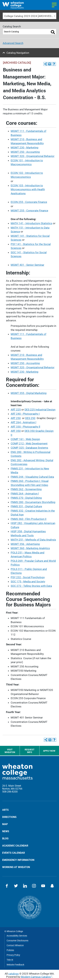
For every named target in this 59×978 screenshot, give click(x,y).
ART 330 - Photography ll (25, 426)
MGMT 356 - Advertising (25, 544)
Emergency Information (18, 859)
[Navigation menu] (54, 5)
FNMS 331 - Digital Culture (26, 506)
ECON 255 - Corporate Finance (29, 202)
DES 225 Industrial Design (40, 409)
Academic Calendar (15, 845)
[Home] (16, 5)
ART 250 (16, 418)
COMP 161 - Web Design (25, 439)
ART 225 (16, 409)
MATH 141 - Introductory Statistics (31, 223)
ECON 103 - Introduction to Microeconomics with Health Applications (28, 189)
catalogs (13, 973)
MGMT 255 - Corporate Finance (29, 210)
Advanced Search (13, 43)
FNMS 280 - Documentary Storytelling (33, 502)
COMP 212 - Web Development (29, 443)
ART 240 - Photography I (25, 413)
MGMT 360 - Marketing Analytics (30, 548)
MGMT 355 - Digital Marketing (29, 393)
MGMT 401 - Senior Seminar (27, 264)
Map (5, 824)
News (5, 831)
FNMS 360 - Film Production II (28, 519)
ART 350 (16, 430)
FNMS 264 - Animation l (25, 493)
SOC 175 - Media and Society (28, 581)
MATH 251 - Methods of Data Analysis (33, 539)
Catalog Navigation (17, 52)
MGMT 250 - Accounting (25, 151)
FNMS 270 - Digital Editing (26, 497)
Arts (5, 810)
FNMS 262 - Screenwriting (26, 489)
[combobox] (29, 16)
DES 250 (30, 418)
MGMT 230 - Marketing (24, 147)
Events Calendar (13, 852)
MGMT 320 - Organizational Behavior (32, 156)
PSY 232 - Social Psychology (28, 577)
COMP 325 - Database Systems (29, 447)
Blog (5, 838)
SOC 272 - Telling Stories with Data (31, 585)
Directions (9, 817)
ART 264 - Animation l (23, 422)
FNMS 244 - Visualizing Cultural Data (32, 476)
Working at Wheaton (16, 867)
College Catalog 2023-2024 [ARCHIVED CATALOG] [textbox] (30, 16)
